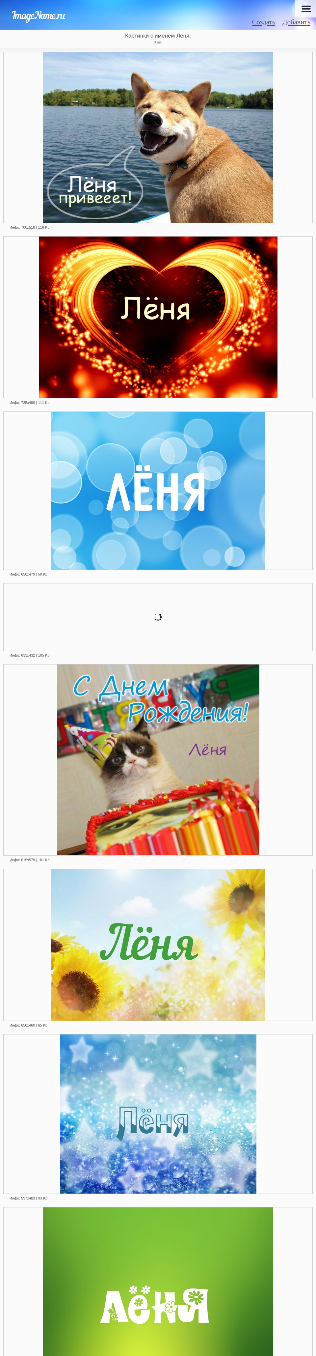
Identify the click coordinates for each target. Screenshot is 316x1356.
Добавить (296, 22)
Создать (264, 22)
